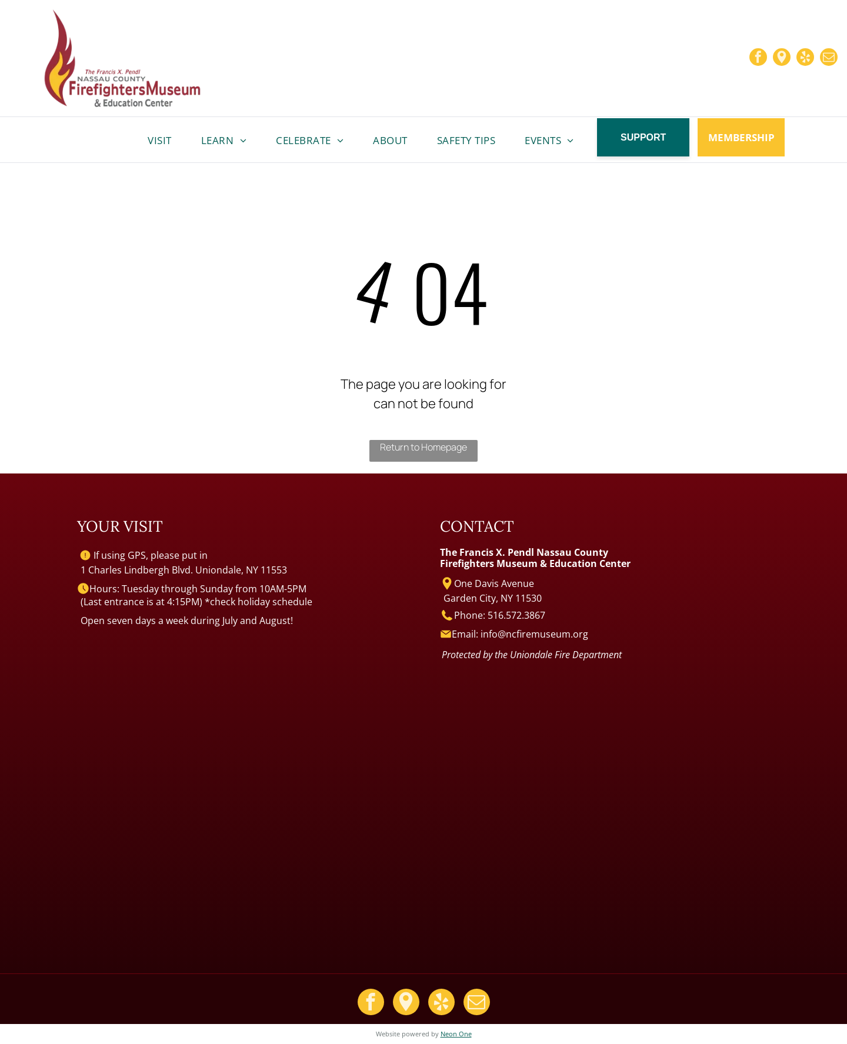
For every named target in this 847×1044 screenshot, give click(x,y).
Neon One (456, 1033)
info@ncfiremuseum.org (534, 634)
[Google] (782, 58)
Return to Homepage (423, 447)
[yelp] (805, 58)
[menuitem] (159, 140)
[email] (829, 58)
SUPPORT (643, 137)
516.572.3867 (516, 615)
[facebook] (758, 58)
